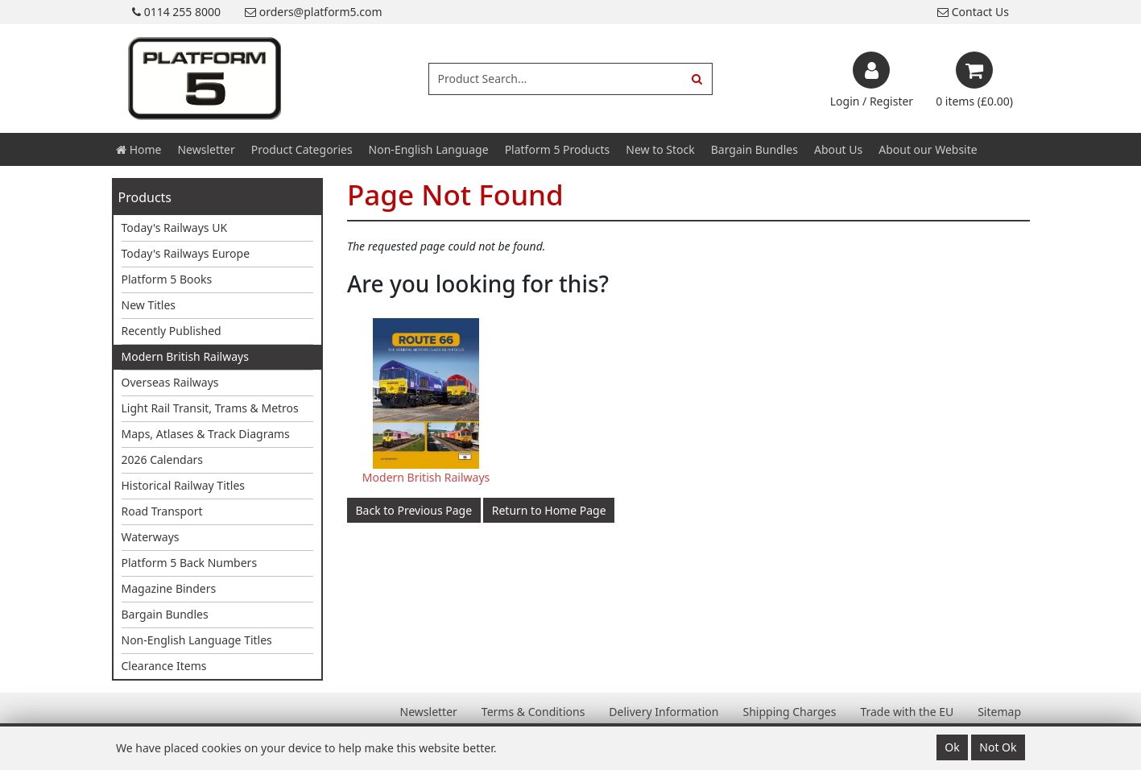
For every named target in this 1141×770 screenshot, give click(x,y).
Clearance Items (164, 665)
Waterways (151, 536)
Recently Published (171, 330)
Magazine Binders (169, 588)
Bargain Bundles (754, 149)
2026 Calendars (163, 459)
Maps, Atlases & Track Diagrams (206, 433)
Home (138, 149)
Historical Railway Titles (184, 485)
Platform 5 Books (167, 279)
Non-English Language (429, 149)
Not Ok (997, 747)
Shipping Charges (789, 711)
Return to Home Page (549, 510)
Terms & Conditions (533, 711)
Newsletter (205, 149)
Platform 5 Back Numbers (190, 562)
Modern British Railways (185, 356)
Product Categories (302, 149)
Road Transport (162, 511)
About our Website (927, 149)
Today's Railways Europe (186, 253)
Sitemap (999, 711)
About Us (838, 149)
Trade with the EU (906, 711)
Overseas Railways (170, 382)
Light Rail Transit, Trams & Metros (210, 408)
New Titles (149, 305)
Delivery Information (663, 711)
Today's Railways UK (175, 227)
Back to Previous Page (414, 510)
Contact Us (973, 11)
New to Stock (660, 149)
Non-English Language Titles (197, 640)
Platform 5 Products (557, 149)
